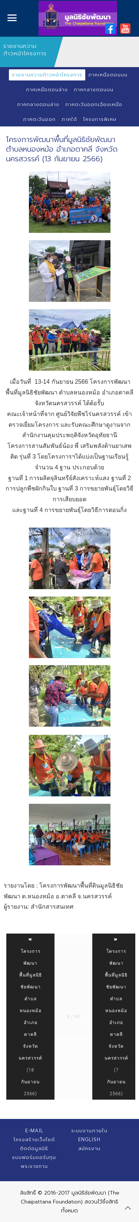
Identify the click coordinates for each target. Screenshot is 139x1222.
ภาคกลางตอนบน (93, 89)
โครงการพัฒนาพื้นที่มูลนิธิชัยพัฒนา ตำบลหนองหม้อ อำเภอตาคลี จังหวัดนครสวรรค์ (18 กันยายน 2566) (30, 1016)
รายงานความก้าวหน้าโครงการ (47, 74)
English (89, 1139)
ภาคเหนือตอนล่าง (47, 89)
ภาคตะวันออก (39, 119)
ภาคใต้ (69, 119)
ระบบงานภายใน (89, 1130)
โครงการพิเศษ (99, 119)
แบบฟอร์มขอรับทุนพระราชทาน (34, 1162)
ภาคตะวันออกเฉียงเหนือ (93, 104)
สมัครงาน (89, 1148)
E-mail (34, 1130)
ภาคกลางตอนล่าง (38, 104)
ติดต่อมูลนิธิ (34, 1148)
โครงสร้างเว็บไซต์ (34, 1139)
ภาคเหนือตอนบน (108, 74)
